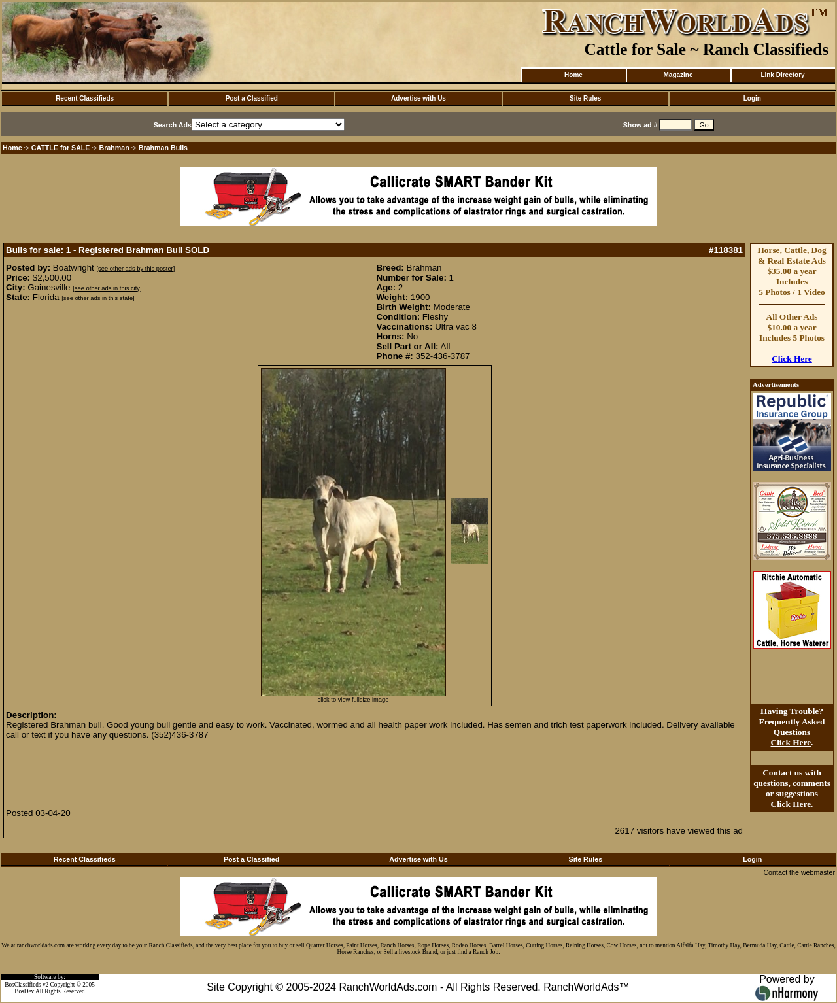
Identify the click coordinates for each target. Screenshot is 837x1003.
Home (573, 74)
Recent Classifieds (85, 98)
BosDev (24, 991)
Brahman (114, 148)
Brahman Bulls (163, 148)
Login (752, 98)
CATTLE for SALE (60, 148)
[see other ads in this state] (97, 298)
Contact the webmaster (799, 872)
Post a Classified (252, 98)
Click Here (792, 359)
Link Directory (782, 74)
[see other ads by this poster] (136, 268)
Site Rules (585, 98)
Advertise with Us (418, 98)
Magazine (677, 74)
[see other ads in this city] (107, 288)
